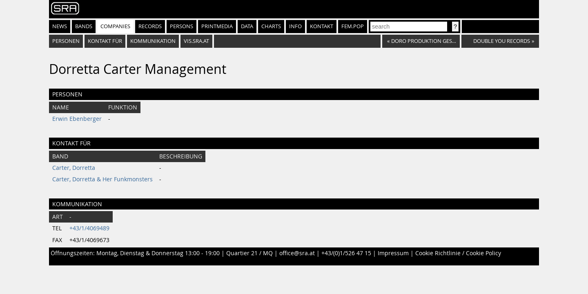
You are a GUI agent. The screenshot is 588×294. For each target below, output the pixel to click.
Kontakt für (105, 41)
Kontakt (321, 26)
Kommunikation (153, 41)
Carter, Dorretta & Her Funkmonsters (102, 179)
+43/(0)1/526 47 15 (346, 253)
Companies (115, 26)
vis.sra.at (196, 41)
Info (295, 26)
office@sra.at (297, 253)
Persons (181, 26)
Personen (66, 41)
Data (247, 26)
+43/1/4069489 (89, 228)
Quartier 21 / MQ (249, 253)
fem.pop (352, 26)
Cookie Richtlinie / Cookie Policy (458, 253)
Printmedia (217, 26)
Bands (83, 26)
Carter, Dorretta (73, 168)
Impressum (393, 253)
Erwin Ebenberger (77, 118)
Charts (271, 26)
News (59, 26)
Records (150, 26)
